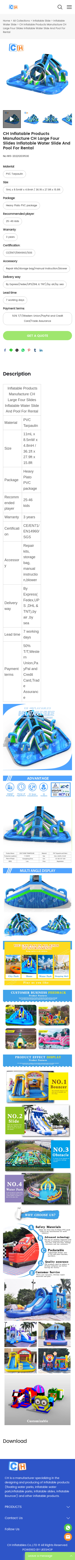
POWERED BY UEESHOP (37, 1549)
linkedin (41, 350)
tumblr (35, 350)
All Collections (21, 21)
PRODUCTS (13, 1506)
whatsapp (23, 350)
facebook (5, 350)
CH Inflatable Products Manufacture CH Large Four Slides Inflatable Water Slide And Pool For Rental (34, 28)
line (11, 350)
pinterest (29, 350)
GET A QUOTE (37, 335)
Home (6, 21)
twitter (17, 350)
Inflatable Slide (41, 21)
